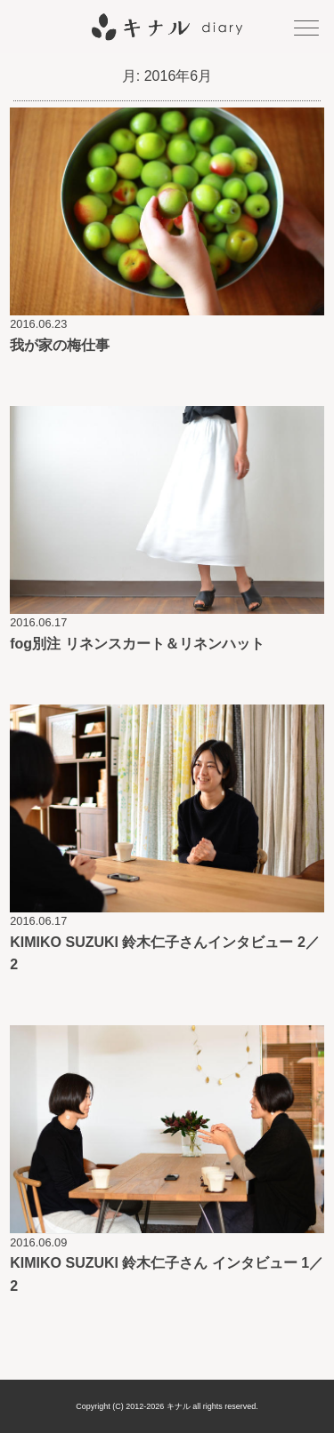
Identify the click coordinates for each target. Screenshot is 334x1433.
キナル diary (167, 27)
